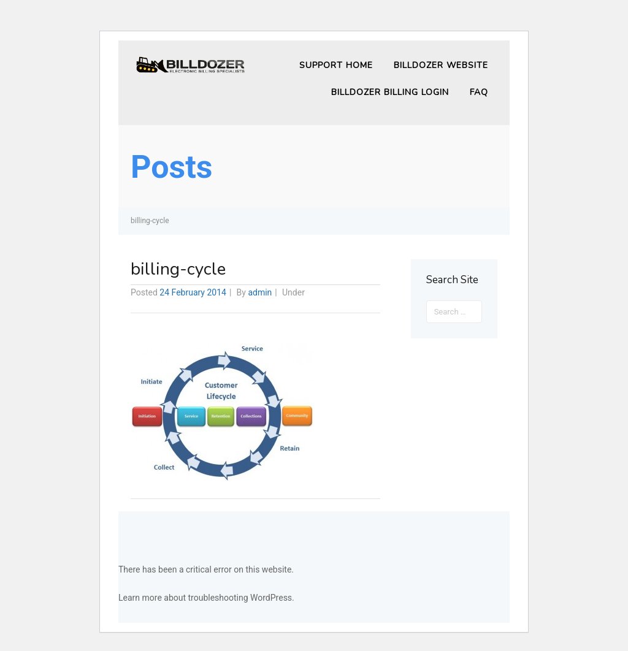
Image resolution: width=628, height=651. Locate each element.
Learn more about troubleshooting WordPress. (206, 598)
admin (260, 292)
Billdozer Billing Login (390, 92)
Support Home (336, 65)
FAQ (479, 92)
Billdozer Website (441, 65)
